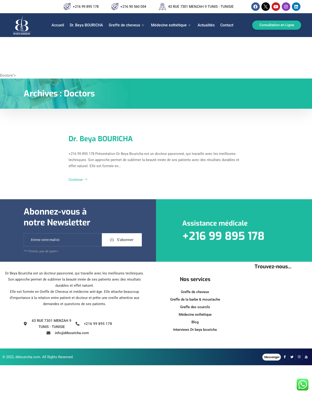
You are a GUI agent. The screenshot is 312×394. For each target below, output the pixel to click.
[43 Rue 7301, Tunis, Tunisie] (273, 310)
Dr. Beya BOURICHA (86, 25)
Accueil (58, 25)
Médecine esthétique (171, 25)
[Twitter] (291, 357)
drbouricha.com (27, 357)
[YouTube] (306, 357)
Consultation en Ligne (276, 25)
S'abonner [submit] (122, 239)
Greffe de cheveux (127, 25)
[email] (63, 239)
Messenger (272, 357)
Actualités (206, 25)
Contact (226, 25)
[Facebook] (284, 357)
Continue (78, 180)
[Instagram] (299, 357)
